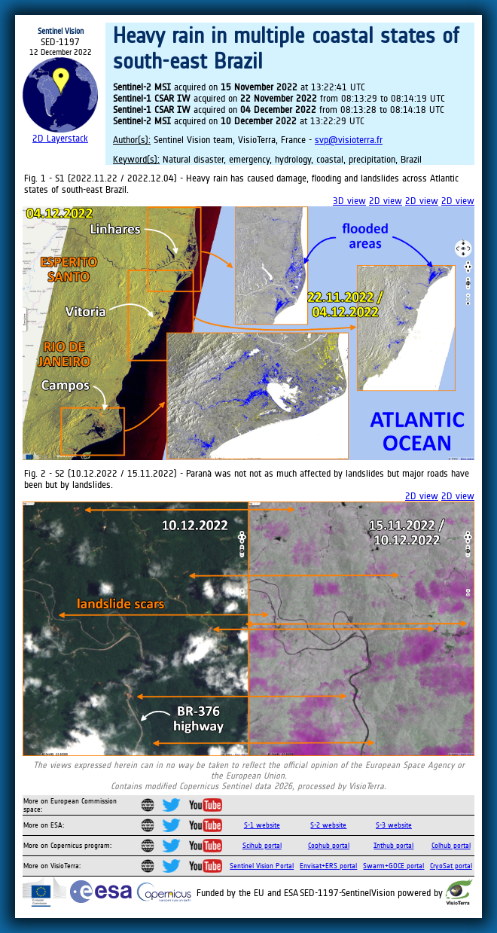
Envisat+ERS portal (328, 865)
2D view (385, 200)
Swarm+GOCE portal (393, 865)
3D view (349, 200)
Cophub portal (328, 845)
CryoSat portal (451, 865)
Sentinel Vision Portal (262, 865)
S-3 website (394, 825)
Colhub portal (451, 845)
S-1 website (262, 825)
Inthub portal (393, 845)
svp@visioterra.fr (349, 139)
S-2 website (328, 825)
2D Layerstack (60, 138)
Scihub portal (262, 845)
